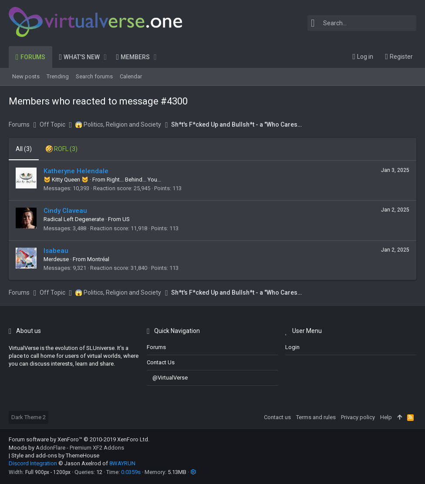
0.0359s (131, 472)
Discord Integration (33, 463)
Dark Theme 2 (28, 417)
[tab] (61, 149)
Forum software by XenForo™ (79, 439)
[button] (105, 57)
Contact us (161, 362)
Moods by (66, 447)
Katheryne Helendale (76, 171)
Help (386, 417)
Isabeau (56, 251)
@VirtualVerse (167, 377)
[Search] (361, 23)
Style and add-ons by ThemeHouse (55, 455)
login (292, 347)
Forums (156, 347)
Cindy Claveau (65, 211)
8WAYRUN (122, 463)
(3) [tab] (24, 148)
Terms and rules (316, 417)
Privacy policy (358, 417)
